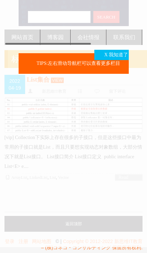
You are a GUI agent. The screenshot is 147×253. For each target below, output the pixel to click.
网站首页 (22, 37)
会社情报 (88, 37)
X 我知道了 (116, 54)
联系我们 (124, 37)
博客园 (55, 37)
